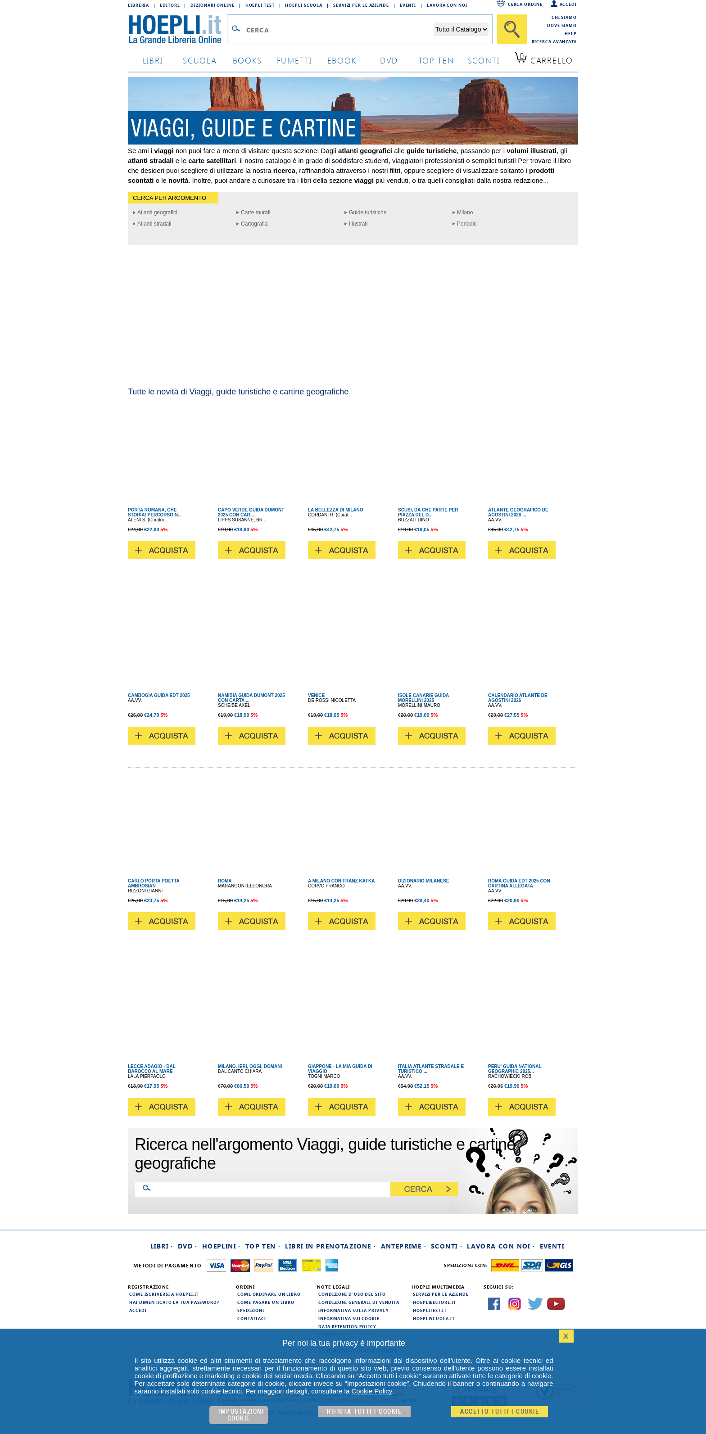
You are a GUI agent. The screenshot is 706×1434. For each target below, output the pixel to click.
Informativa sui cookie (349, 1318)
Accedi (568, 4)
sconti (484, 60)
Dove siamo (562, 25)
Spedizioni (250, 1310)
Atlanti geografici (157, 212)
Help (571, 33)
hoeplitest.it (430, 1310)
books (247, 60)
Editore (170, 5)
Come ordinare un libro (269, 1294)
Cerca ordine (525, 4)
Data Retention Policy (347, 1326)
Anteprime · (403, 1246)
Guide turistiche (367, 212)
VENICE (316, 695)
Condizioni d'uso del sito (352, 1294)
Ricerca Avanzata (554, 41)
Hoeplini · (221, 1246)
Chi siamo (564, 17)
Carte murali (255, 212)
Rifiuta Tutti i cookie (364, 1411)
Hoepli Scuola (303, 5)
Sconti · (446, 1246)
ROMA (225, 880)
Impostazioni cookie (241, 1415)
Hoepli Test (260, 5)
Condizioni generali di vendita (358, 1302)
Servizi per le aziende (361, 5)
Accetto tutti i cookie (499, 1411)
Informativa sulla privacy (353, 1310)
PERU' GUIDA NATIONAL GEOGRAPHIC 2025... (514, 1069)
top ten (436, 60)
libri (153, 60)
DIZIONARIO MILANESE (423, 880)
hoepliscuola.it (434, 1318)
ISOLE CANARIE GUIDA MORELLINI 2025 (423, 698)
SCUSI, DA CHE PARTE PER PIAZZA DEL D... (428, 512)
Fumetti (294, 60)
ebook (342, 60)
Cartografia (254, 224)
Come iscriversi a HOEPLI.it (164, 1294)
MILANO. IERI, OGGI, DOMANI (250, 1066)
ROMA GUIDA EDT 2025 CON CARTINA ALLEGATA (519, 883)
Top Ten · (263, 1246)
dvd (389, 60)
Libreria (138, 5)
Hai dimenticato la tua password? (174, 1302)
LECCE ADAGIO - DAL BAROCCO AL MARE (152, 1069)
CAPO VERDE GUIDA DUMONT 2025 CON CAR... (251, 512)
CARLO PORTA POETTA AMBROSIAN (153, 883)
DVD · (188, 1246)
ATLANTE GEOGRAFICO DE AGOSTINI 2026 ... (518, 512)
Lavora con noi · (501, 1246)
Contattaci (251, 1318)
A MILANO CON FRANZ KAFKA (341, 880)
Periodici (467, 224)
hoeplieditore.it (434, 1302)
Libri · (161, 1246)
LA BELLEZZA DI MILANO (335, 509)
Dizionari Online (212, 5)
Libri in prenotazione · (330, 1246)
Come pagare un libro (265, 1302)
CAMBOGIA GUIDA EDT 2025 (159, 695)
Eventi (408, 5)
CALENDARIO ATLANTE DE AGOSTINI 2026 (518, 698)
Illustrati (358, 224)
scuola (200, 60)
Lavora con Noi (447, 5)
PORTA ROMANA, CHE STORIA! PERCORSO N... (154, 512)
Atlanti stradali (154, 224)
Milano (465, 212)
